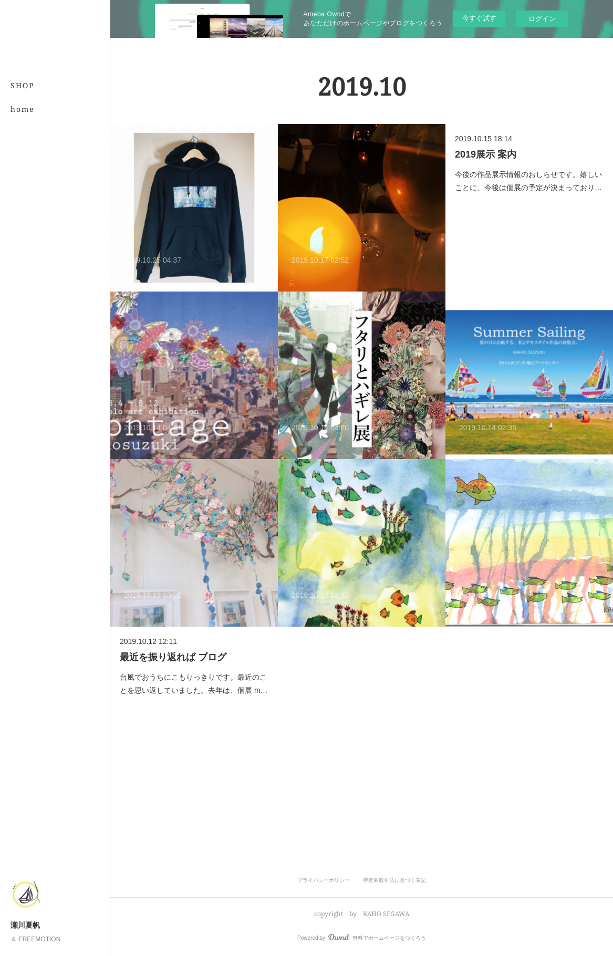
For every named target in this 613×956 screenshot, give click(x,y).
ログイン (542, 19)
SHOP (22, 85)
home (23, 109)
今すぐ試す (479, 18)
